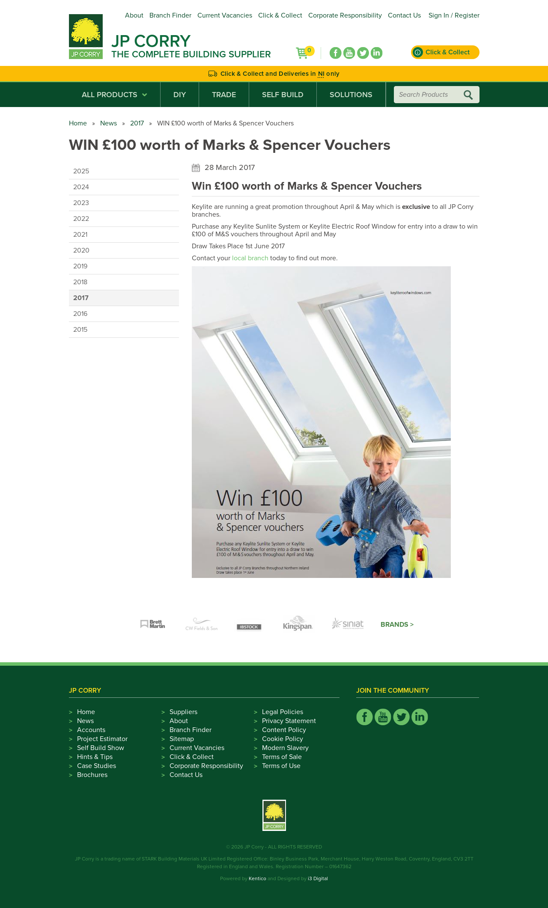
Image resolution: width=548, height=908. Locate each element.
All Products (114, 94)
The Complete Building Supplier (191, 54)
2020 (81, 250)
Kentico (257, 878)
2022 (81, 218)
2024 (81, 187)
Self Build (283, 94)
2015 (80, 329)
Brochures (92, 775)
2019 (80, 266)
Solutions (351, 94)
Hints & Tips (95, 757)
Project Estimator (102, 739)
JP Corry (151, 41)
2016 (80, 314)
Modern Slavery (285, 748)
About (134, 15)
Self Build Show (100, 748)
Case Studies (96, 766)
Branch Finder (170, 15)
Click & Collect (280, 15)
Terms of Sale (282, 757)
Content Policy (284, 730)
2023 (81, 203)
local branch (250, 258)
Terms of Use (281, 766)
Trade (224, 94)
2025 (81, 171)
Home (78, 123)
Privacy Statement (289, 721)
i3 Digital (318, 878)
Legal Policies (282, 712)
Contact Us (404, 15)
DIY (179, 94)
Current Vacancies (224, 15)
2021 (80, 234)
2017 (137, 123)
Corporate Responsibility (345, 15)
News (108, 123)
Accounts (91, 730)
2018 (80, 282)
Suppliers (183, 712)
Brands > (397, 624)
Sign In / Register (454, 15)
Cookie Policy (282, 739)
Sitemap (182, 739)
